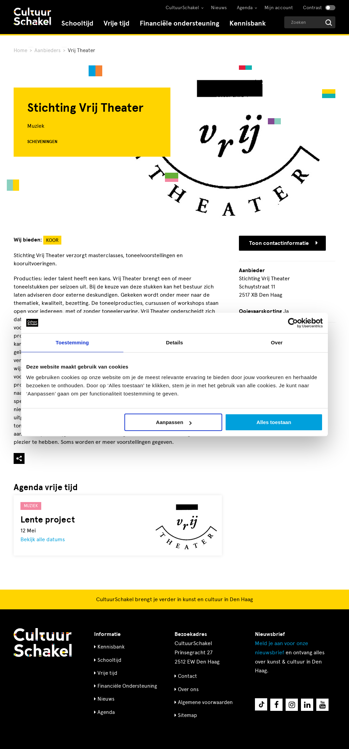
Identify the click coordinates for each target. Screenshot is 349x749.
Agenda (245, 8)
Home (20, 50)
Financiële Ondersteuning (127, 686)
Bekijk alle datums (42, 539)
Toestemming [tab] (72, 342)
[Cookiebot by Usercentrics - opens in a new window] (293, 323)
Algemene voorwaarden (205, 702)
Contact (187, 676)
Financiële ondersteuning (179, 23)
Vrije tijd (117, 23)
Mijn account (278, 8)
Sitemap (187, 715)
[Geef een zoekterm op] (309, 22)
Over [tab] (277, 342)
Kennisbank (247, 23)
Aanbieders (47, 50)
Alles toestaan (274, 422)
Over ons (188, 689)
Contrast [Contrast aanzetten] (312, 8)
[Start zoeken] (328, 22)
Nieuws (219, 8)
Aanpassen (174, 422)
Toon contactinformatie (283, 243)
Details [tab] (174, 342)
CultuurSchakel (182, 8)
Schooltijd (77, 23)
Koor (52, 240)
